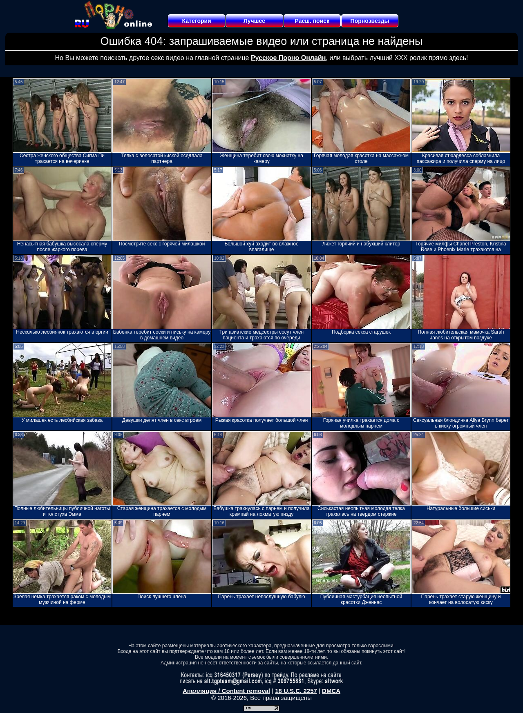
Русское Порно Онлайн (288, 57)
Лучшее (254, 21)
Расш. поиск (312, 21)
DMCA (331, 690)
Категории (196, 21)
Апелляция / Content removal (226, 690)
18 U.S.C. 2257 (296, 690)
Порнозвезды (370, 21)
